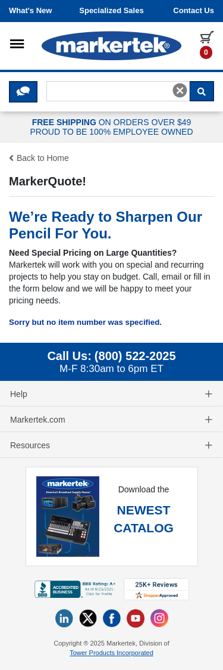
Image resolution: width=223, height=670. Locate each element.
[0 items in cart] (207, 44)
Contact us (193, 10)
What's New (30, 10)
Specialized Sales (111, 10)
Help (111, 394)
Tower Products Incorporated (111, 652)
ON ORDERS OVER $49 (111, 127)
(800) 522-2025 (135, 355)
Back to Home (39, 158)
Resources (111, 445)
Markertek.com (111, 419)
